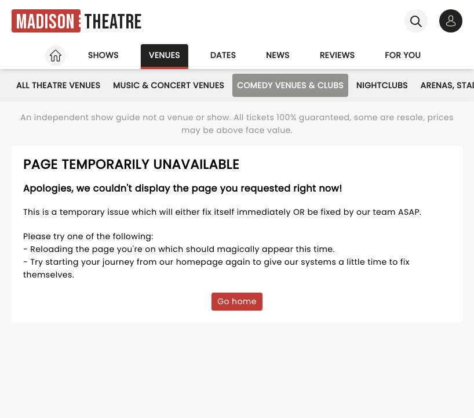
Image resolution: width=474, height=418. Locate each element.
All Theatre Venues (58, 85)
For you (403, 55)
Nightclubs (382, 85)
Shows (103, 55)
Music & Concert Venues (168, 85)
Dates (223, 55)
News (278, 55)
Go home (237, 301)
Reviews (337, 55)
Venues (164, 55)
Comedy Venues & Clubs (290, 85)
